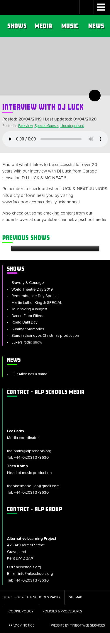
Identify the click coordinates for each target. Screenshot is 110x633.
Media (43, 26)
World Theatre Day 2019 (32, 289)
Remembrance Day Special (34, 296)
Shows (17, 26)
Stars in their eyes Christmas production (45, 335)
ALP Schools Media (46, 392)
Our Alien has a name (29, 374)
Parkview (25, 125)
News (96, 26)
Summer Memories (27, 329)
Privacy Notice (21, 625)
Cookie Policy (21, 611)
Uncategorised (72, 125)
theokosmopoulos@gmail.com (33, 486)
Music (69, 26)
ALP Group (34, 509)
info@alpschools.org (35, 573)
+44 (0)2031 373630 (31, 457)
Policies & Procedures (62, 611)
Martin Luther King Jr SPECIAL (36, 302)
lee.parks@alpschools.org (29, 451)
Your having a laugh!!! (29, 309)
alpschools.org (28, 567)
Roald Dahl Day (24, 322)
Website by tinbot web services (78, 625)
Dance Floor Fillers (27, 316)
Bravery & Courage (27, 282)
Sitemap (75, 597)
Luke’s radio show (26, 342)
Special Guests (47, 125)
